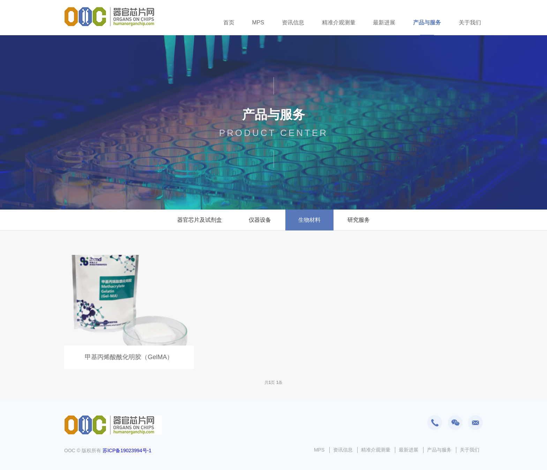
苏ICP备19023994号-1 (127, 450)
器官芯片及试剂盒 (199, 220)
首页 (228, 22)
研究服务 (358, 220)
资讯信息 (293, 22)
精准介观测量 (338, 22)
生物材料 (309, 220)
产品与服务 (427, 22)
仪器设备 (260, 220)
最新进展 (384, 22)
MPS (258, 22)
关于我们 (470, 22)
